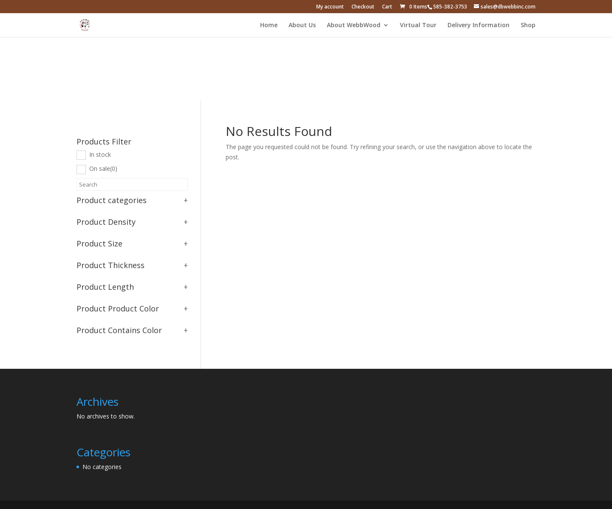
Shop (528, 25)
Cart (387, 7)
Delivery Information (479, 25)
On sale (103, 168)
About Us (302, 25)
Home (269, 25)
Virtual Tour (418, 25)
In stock (100, 154)
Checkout (362, 7)
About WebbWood (353, 25)
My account (330, 7)
